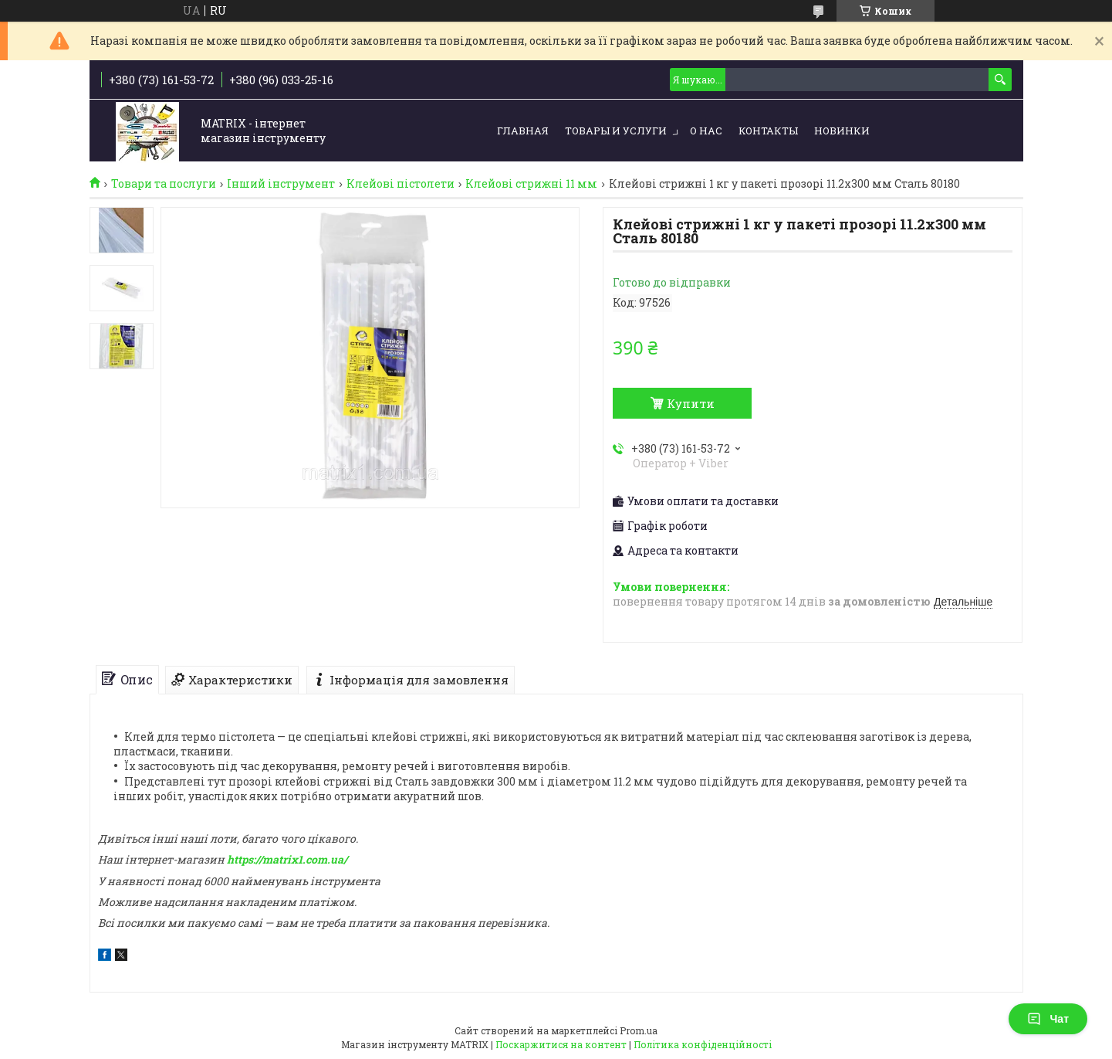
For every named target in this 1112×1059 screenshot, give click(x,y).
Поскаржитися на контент (561, 1044)
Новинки (842, 130)
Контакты (768, 130)
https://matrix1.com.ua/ (287, 859)
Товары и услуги (616, 130)
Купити (691, 403)
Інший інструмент (281, 184)
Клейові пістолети (400, 184)
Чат (1048, 1019)
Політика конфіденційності (703, 1044)
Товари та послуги (163, 184)
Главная (523, 130)
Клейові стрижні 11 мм (531, 184)
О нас (706, 130)
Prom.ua (638, 1030)
